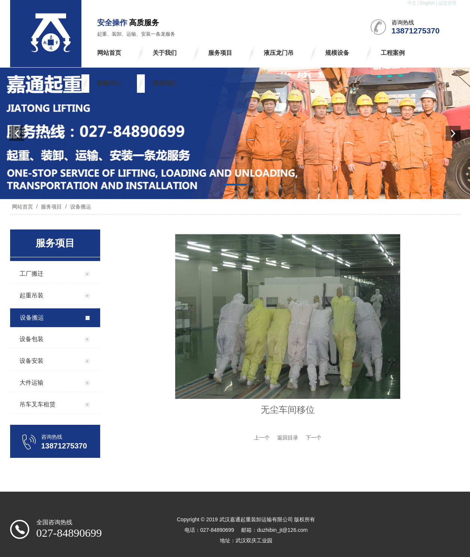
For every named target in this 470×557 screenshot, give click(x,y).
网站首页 (22, 207)
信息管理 (447, 3)
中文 (411, 3)
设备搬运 (80, 207)
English (427, 3)
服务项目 (51, 207)
